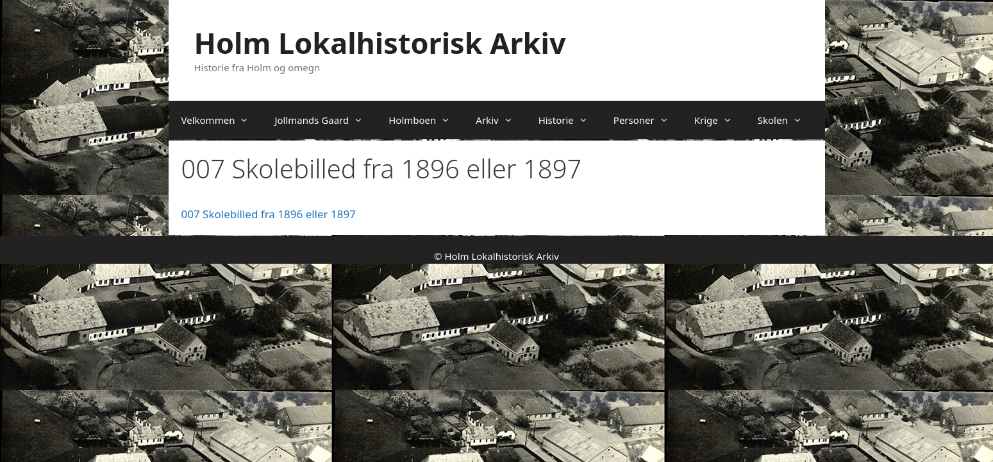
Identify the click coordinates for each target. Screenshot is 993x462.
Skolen (786, 120)
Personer (647, 120)
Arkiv (500, 120)
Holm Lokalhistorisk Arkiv (380, 42)
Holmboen (425, 120)
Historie (569, 120)
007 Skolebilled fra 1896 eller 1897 (268, 214)
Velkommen (221, 120)
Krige (719, 120)
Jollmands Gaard (325, 120)
